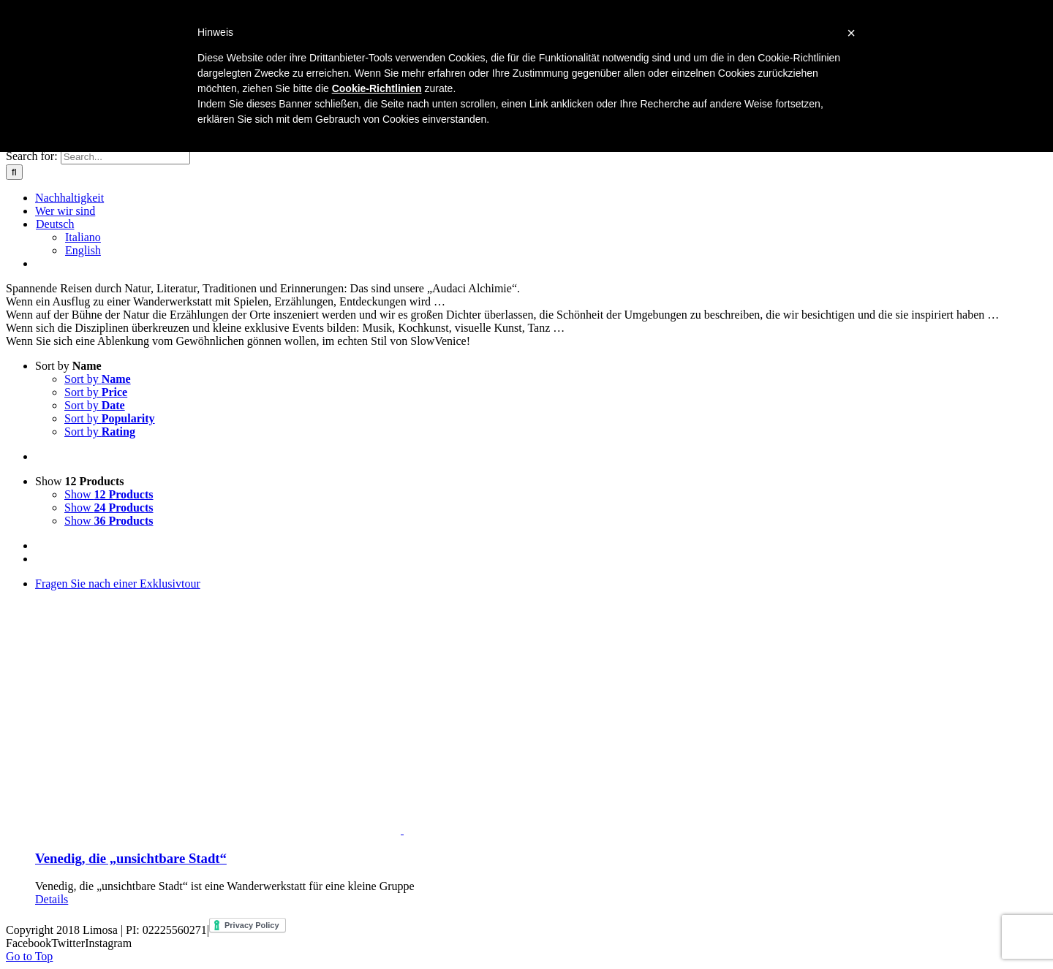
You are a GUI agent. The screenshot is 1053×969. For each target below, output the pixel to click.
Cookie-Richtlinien (377, 88)
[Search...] (125, 156)
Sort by (68, 366)
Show (79, 481)
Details (51, 899)
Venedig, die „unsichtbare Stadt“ (131, 858)
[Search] (14, 172)
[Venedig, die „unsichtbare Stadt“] (541, 707)
